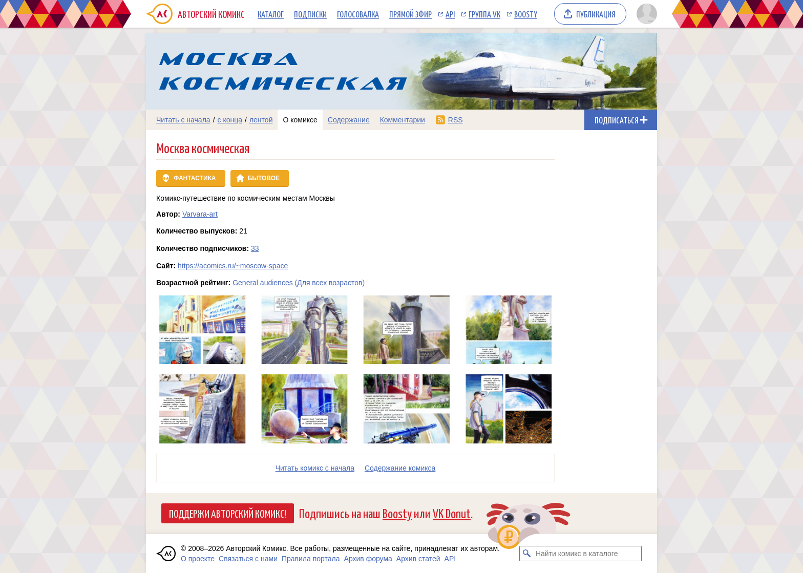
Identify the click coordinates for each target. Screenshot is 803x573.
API (450, 13)
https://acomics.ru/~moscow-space (233, 266)
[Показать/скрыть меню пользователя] (645, 14)
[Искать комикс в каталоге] (527, 553)
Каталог (271, 13)
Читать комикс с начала (315, 468)
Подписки (310, 13)
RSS (455, 120)
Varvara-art (200, 214)
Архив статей (418, 559)
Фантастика (195, 178)
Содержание (349, 120)
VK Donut (452, 513)
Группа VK (484, 13)
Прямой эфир (410, 13)
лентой (261, 120)
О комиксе (300, 120)
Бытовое (264, 178)
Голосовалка (358, 13)
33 (255, 248)
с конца (230, 120)
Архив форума (368, 559)
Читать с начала (183, 120)
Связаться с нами (248, 559)
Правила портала (311, 559)
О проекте (198, 559)
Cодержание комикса (400, 468)
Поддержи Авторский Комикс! (227, 513)
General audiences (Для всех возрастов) (299, 283)
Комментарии (402, 120)
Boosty (525, 13)
